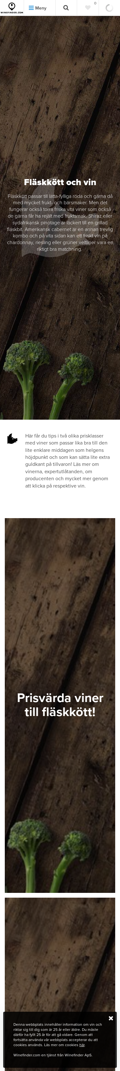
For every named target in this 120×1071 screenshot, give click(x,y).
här (81, 1045)
